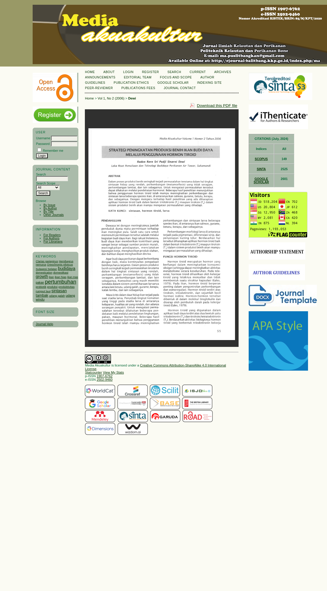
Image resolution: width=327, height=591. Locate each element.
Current (198, 72)
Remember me (53, 150)
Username (43, 138)
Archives (222, 72)
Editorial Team (138, 77)
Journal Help (44, 324)
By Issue (49, 205)
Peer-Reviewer (99, 88)
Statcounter (93, 372)
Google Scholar (172, 82)
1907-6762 (105, 376)
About (109, 72)
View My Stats (113, 372)
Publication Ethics (131, 82)
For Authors (52, 238)
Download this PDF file (217, 105)
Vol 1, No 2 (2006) (111, 98)
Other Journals (54, 215)
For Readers (52, 235)
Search (174, 72)
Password (43, 144)
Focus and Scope (176, 77)
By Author (50, 208)
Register (150, 72)
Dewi (132, 98)
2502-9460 (105, 379)
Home (90, 72)
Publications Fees (138, 88)
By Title (49, 211)
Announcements (100, 77)
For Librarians (53, 241)
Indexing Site (209, 82)
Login (128, 72)
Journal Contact (180, 88)
